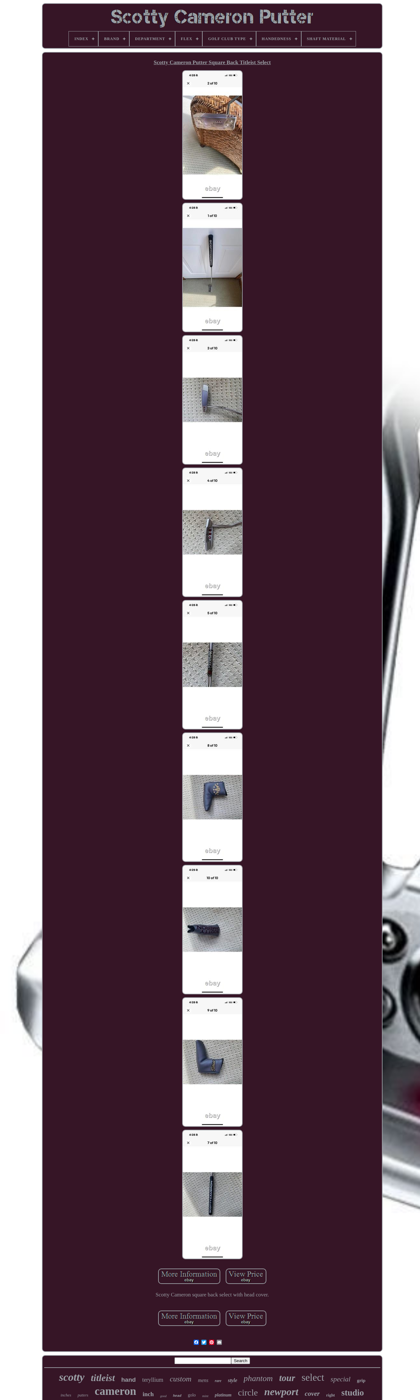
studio (352, 1392)
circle (248, 1392)
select (313, 1377)
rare (218, 1381)
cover (312, 1393)
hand (128, 1379)
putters (82, 1395)
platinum (223, 1395)
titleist (103, 1377)
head (177, 1396)
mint (205, 1396)
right (330, 1395)
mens (203, 1380)
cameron (115, 1391)
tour (287, 1378)
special (341, 1379)
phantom (258, 1378)
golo (192, 1395)
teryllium (152, 1380)
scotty (71, 1377)
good (163, 1396)
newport (281, 1391)
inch (148, 1394)
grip (361, 1380)
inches (66, 1395)
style (232, 1380)
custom (180, 1379)
